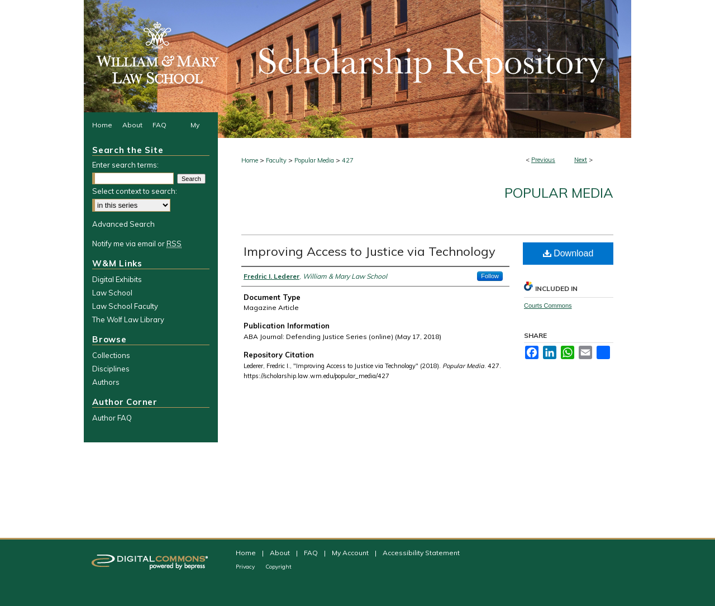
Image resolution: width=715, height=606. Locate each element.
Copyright (278, 566)
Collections (111, 355)
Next (580, 160)
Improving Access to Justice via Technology (369, 251)
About (281, 552)
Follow (490, 276)
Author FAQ (112, 417)
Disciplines (111, 368)
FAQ (312, 552)
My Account (351, 552)
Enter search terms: (125, 164)
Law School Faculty (125, 306)
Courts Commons (548, 305)
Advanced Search (123, 224)
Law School (112, 292)
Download (568, 253)
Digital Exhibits (117, 279)
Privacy (246, 566)
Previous (543, 160)
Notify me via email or (137, 243)
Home (249, 160)
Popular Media (314, 160)
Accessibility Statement (421, 552)
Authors (106, 382)
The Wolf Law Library (128, 319)
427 (348, 160)
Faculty (276, 160)
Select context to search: (134, 191)
